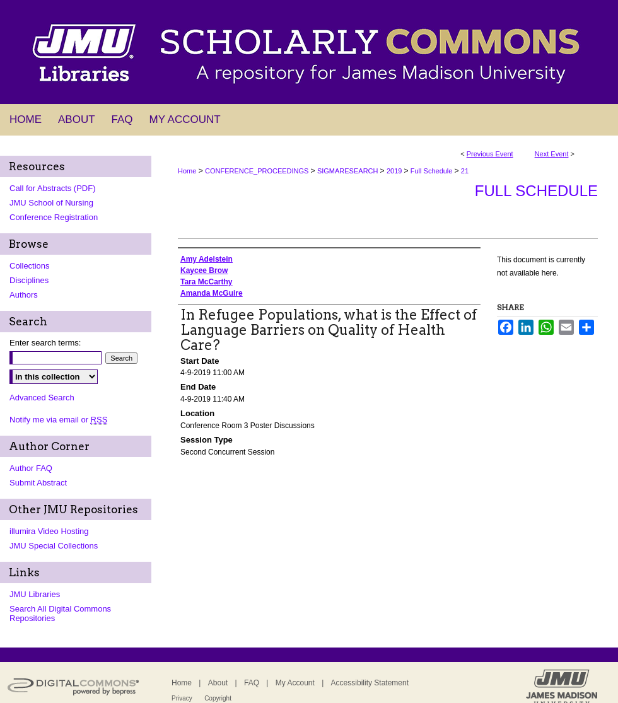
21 (465, 171)
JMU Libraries (34, 594)
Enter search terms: (45, 342)
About (218, 682)
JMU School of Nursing (51, 202)
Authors (23, 294)
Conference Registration (53, 217)
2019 (395, 171)
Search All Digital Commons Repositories (60, 613)
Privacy (182, 698)
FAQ (251, 682)
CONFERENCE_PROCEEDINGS (257, 171)
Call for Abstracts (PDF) (52, 188)
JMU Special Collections (53, 545)
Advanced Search (41, 397)
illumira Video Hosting (49, 531)
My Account (295, 682)
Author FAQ (30, 468)
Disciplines (29, 280)
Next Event (552, 154)
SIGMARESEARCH (348, 171)
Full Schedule (433, 171)
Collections (29, 265)
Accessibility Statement (370, 682)
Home (187, 171)
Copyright (217, 698)
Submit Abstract (38, 482)
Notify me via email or (58, 419)
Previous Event (490, 154)
